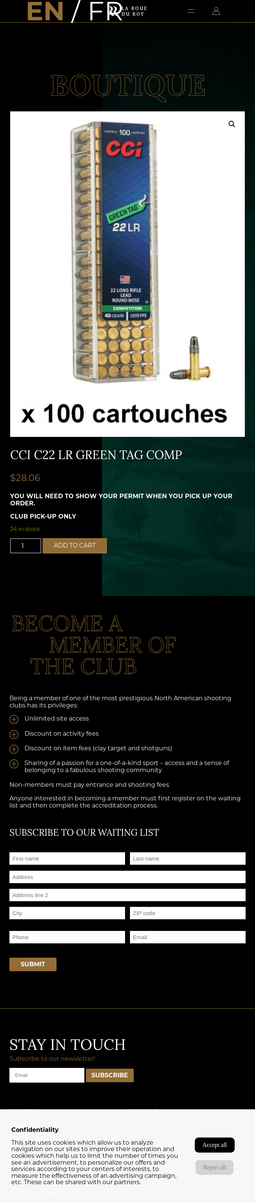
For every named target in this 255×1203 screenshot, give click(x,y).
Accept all (214, 1145)
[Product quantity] (25, 545)
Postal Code (145, 922)
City (14, 922)
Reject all (214, 1167)
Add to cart (75, 545)
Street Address (29, 886)
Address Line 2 (28, 904)
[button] (232, 124)
